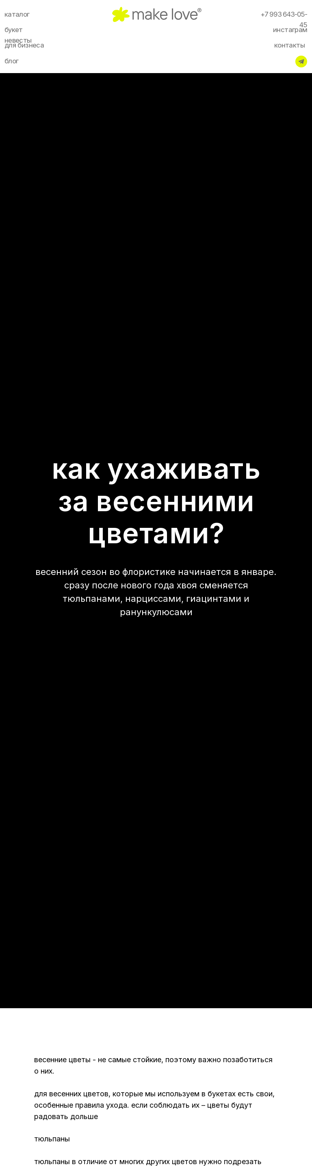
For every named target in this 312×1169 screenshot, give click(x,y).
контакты (289, 45)
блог (11, 61)
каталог (17, 14)
